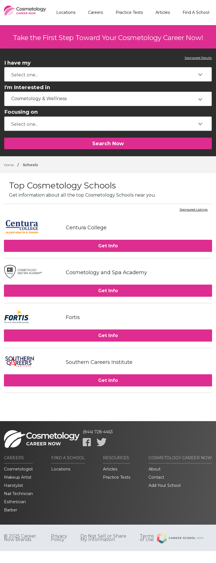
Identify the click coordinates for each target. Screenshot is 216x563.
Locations (65, 12)
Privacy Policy (59, 538)
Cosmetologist (18, 469)
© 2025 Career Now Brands (20, 538)
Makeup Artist (18, 477)
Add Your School (164, 485)
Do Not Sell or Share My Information (103, 538)
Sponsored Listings (193, 210)
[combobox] (108, 74)
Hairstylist (13, 485)
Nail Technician (18, 493)
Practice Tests (129, 12)
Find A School (196, 12)
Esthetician (15, 501)
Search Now (108, 143)
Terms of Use (147, 538)
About (154, 469)
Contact (156, 477)
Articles (163, 12)
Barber (10, 510)
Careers (95, 12)
